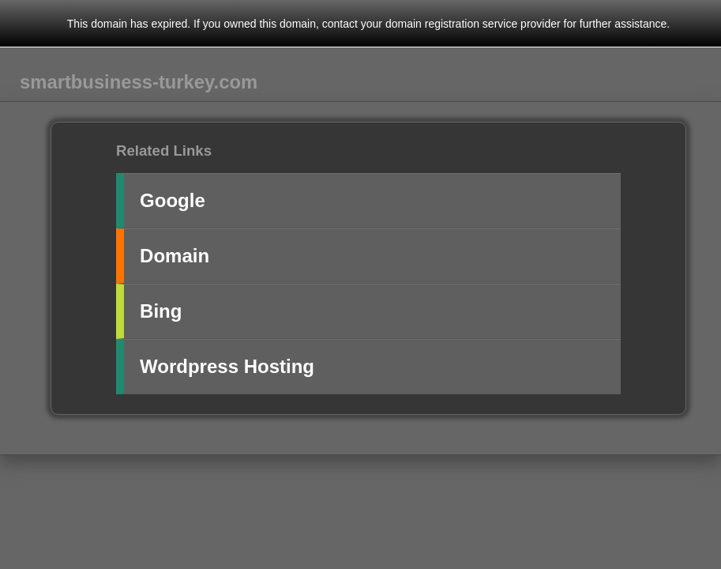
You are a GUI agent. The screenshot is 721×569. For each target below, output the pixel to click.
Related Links (164, 150)
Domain (174, 255)
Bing (161, 311)
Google (172, 200)
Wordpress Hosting (227, 366)
